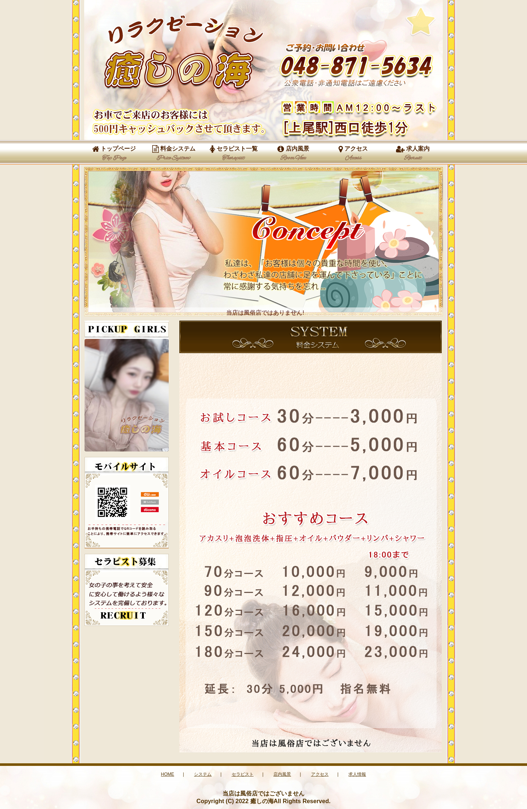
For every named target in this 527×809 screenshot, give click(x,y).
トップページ (114, 153)
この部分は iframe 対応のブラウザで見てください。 (127, 395)
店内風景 (293, 153)
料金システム (173, 153)
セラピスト (243, 774)
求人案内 (413, 153)
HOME (167, 774)
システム (203, 774)
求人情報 (357, 774)
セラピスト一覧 (234, 153)
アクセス (353, 153)
